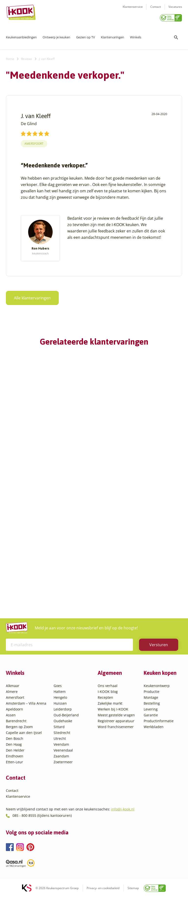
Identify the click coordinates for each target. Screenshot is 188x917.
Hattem (60, 707)
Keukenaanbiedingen (21, 35)
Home (10, 57)
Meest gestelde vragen (116, 730)
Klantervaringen (112, 35)
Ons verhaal (108, 701)
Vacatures (175, 10)
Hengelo (60, 713)
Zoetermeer (63, 777)
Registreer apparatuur (116, 736)
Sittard (59, 742)
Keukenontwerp (157, 701)
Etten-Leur (14, 777)
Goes (58, 701)
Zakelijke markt (110, 719)
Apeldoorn (14, 724)
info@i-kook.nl (122, 824)
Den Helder (15, 766)
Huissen (60, 719)
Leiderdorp (63, 724)
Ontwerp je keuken (56, 35)
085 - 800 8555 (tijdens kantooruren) (42, 831)
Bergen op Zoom (19, 742)
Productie (151, 707)
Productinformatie (159, 736)
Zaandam (61, 771)
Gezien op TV (85, 35)
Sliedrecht (62, 748)
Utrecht (60, 754)
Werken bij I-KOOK (113, 724)
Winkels (135, 35)
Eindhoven (14, 771)
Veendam (61, 760)
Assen (11, 730)
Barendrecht (16, 736)
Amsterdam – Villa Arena (26, 719)
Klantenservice (133, 10)
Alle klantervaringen (29, 296)
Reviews (26, 57)
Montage (151, 713)
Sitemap (133, 903)
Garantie (151, 730)
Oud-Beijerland (66, 730)
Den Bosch (14, 754)
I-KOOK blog (108, 707)
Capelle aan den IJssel (24, 748)
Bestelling (152, 719)
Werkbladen (154, 742)
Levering (151, 724)
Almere (12, 707)
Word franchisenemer (116, 742)
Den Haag (14, 760)
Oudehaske (63, 736)
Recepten (105, 713)
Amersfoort (34, 142)
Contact (155, 10)
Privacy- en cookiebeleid (103, 903)
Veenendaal (63, 766)
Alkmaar (12, 701)
